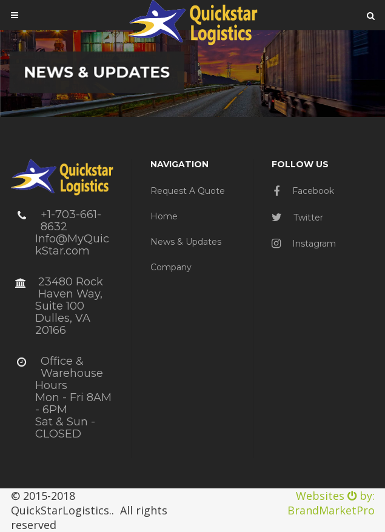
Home (164, 216)
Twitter (297, 217)
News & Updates (185, 241)
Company (171, 267)
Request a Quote (187, 190)
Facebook (303, 190)
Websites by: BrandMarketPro (331, 502)
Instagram (304, 243)
